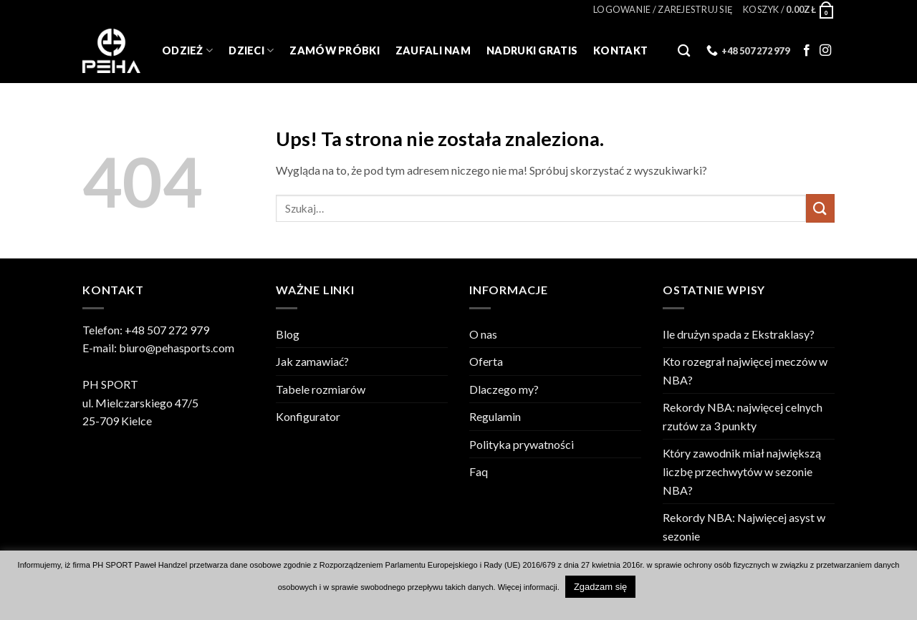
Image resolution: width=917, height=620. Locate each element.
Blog (287, 334)
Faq (478, 471)
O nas (483, 334)
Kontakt (620, 50)
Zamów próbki (334, 50)
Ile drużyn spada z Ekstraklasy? (739, 334)
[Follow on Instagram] (825, 50)
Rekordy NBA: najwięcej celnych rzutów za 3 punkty (742, 416)
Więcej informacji (527, 587)
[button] (663, 9)
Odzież (187, 50)
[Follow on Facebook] (806, 50)
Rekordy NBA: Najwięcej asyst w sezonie (744, 526)
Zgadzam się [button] (600, 586)
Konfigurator (308, 416)
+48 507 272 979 (167, 329)
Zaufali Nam (433, 50)
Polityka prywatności (521, 444)
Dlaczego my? (504, 389)
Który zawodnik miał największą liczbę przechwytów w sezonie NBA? (742, 471)
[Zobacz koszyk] (789, 9)
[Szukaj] (684, 51)
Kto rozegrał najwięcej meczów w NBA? (745, 370)
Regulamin (495, 416)
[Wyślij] (820, 208)
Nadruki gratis (531, 50)
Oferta (486, 361)
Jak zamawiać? (312, 361)
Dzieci (251, 50)
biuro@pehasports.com (176, 347)
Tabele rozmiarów (320, 389)
